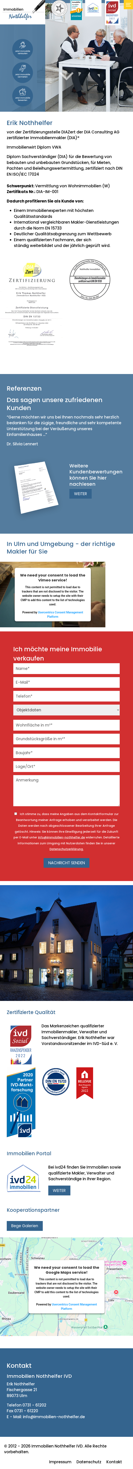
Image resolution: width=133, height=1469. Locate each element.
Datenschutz (89, 1462)
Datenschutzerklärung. (66, 849)
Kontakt (114, 1462)
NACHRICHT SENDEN (66, 863)
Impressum (60, 1462)
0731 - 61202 (34, 1405)
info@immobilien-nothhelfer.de (61, 837)
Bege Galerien (24, 1226)
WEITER (80, 494)
